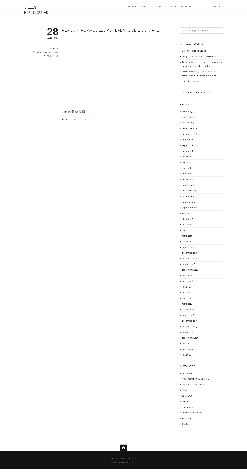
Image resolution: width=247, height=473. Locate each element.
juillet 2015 (187, 349)
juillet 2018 (187, 151)
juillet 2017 (187, 219)
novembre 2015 (189, 326)
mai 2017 (186, 224)
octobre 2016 (188, 264)
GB (57, 49)
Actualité (202, 7)
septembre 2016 (190, 270)
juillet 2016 (187, 281)
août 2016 (187, 275)
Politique (186, 418)
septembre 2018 (190, 145)
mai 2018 (186, 162)
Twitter (185, 424)
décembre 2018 (190, 128)
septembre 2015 (190, 338)
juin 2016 (186, 287)
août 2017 (187, 213)
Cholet (185, 390)
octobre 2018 (188, 140)
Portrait (146, 7)
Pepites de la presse (192, 413)
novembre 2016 (189, 258)
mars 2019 (187, 111)
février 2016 (188, 309)
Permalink (53, 56)
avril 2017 (186, 230)
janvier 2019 (188, 123)
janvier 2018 (188, 185)
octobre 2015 (188, 332)
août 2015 (187, 343)
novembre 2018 (189, 134)
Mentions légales (123, 458)
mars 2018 (187, 174)
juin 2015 (186, 355)
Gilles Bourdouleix (85, 119)
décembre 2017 (190, 191)
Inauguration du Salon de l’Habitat (199, 56)
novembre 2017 (189, 196)
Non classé (187, 407)
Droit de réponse (190, 81)
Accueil (132, 7)
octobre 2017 (188, 202)
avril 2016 (186, 298)
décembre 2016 (190, 253)
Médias (185, 401)
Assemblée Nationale (193, 384)
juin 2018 (186, 157)
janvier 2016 (188, 315)
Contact (218, 7)
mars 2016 (187, 304)
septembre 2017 (190, 207)
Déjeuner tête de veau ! (194, 51)
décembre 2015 (190, 321)
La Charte (53, 52)
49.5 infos (187, 373)
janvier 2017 (188, 247)
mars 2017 (187, 236)
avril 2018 (186, 168)
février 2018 (188, 179)
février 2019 (188, 117)
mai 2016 (186, 292)
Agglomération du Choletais (196, 379)
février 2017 (188, 241)
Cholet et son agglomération (174, 7)
